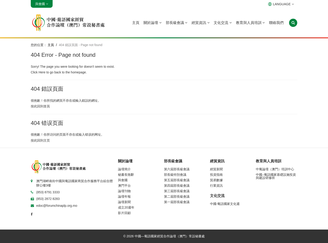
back (57, 72)
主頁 (135, 23)
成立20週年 (126, 207)
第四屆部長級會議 (177, 185)
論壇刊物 (124, 191)
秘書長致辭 (126, 174)
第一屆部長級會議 (177, 202)
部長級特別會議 (175, 174)
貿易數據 (216, 180)
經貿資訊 (200, 23)
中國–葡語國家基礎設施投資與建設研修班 (276, 176)
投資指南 (216, 174)
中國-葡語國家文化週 (225, 204)
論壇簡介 (124, 169)
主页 (47, 140)
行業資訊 (216, 185)
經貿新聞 (216, 169)
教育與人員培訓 (250, 23)
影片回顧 (124, 213)
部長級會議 (176, 23)
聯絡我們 (276, 23)
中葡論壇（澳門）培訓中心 (275, 169)
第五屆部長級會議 (177, 180)
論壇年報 (124, 196)
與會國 (123, 180)
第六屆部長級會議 (177, 169)
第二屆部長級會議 (177, 196)
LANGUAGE (281, 4)
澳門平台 (124, 185)
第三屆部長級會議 (177, 191)
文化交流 (222, 23)
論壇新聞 (124, 202)
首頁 (47, 106)
